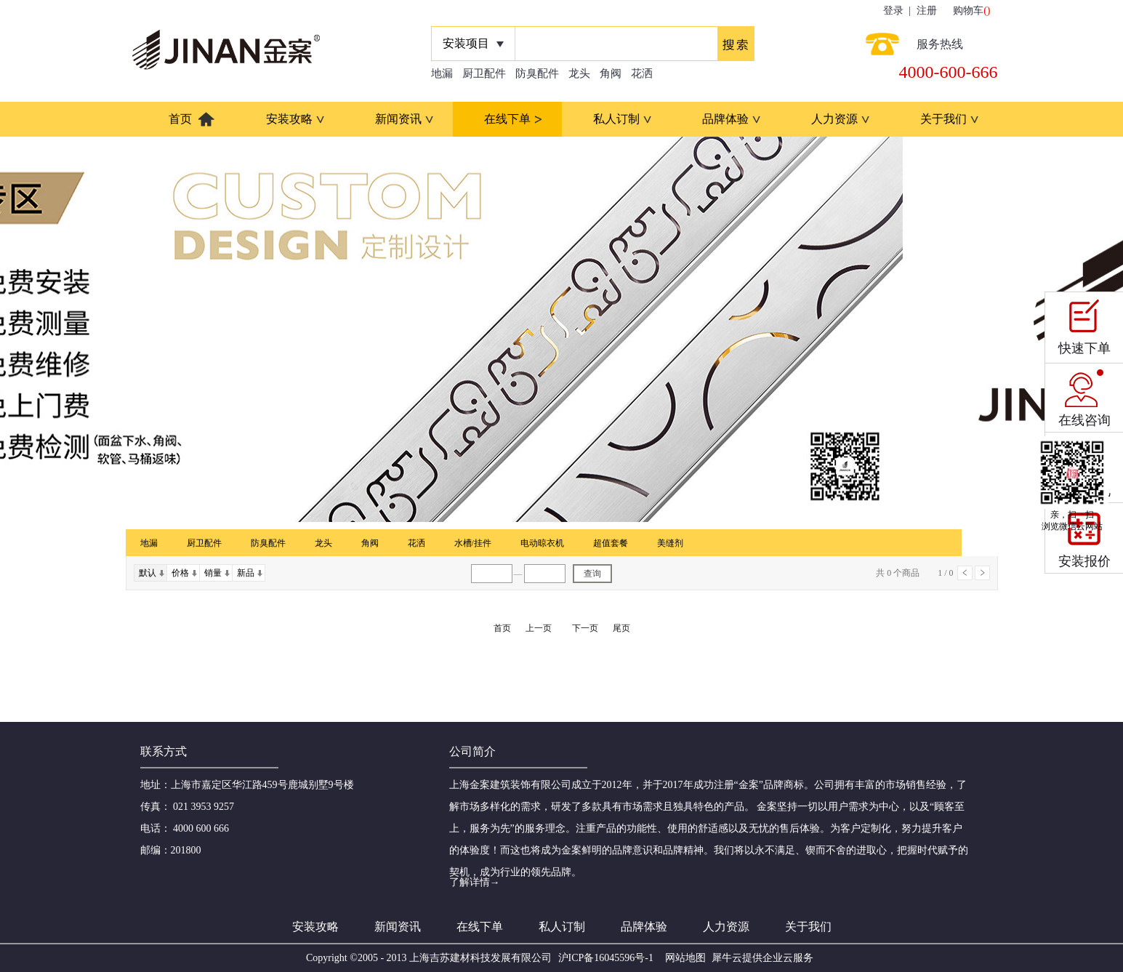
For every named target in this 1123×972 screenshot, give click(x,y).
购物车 (968, 10)
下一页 (982, 573)
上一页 (965, 573)
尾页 (621, 628)
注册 (927, 10)
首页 (180, 119)
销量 (213, 573)
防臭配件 (537, 73)
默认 (147, 573)
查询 (592, 574)
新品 (245, 573)
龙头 (579, 73)
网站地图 (683, 957)
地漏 (442, 73)
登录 (893, 10)
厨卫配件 (484, 73)
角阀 (610, 73)
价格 (180, 573)
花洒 (642, 73)
